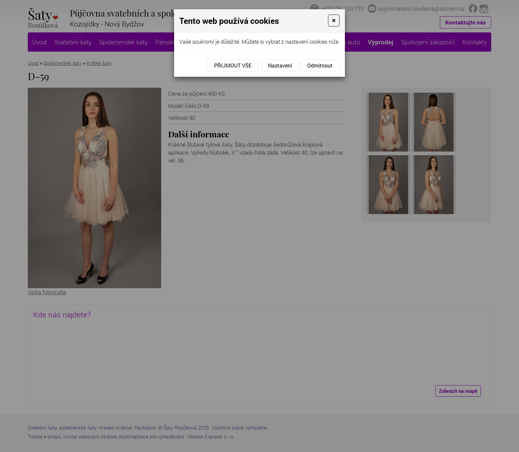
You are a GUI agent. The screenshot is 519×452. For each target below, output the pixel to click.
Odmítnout (320, 65)
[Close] (334, 20)
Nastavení (280, 65)
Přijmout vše (233, 65)
